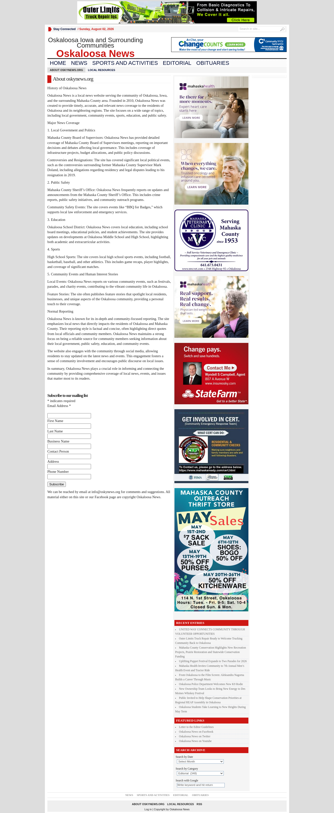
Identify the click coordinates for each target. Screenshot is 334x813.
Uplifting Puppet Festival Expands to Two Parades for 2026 (213, 661)
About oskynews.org (66, 70)
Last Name (55, 431)
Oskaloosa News (179, 809)
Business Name (58, 441)
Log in (148, 809)
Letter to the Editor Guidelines (196, 726)
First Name (55, 421)
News (79, 63)
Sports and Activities (125, 63)
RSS (199, 804)
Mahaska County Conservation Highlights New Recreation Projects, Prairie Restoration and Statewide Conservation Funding (210, 652)
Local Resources (101, 70)
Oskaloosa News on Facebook (196, 731)
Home (58, 63)
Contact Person (58, 451)
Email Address (59, 406)
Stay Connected (64, 29)
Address (53, 461)
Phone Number (58, 472)
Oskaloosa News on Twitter (194, 736)
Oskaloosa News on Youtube (195, 741)
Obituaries (212, 63)
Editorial (177, 63)
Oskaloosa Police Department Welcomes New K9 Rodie (211, 684)
